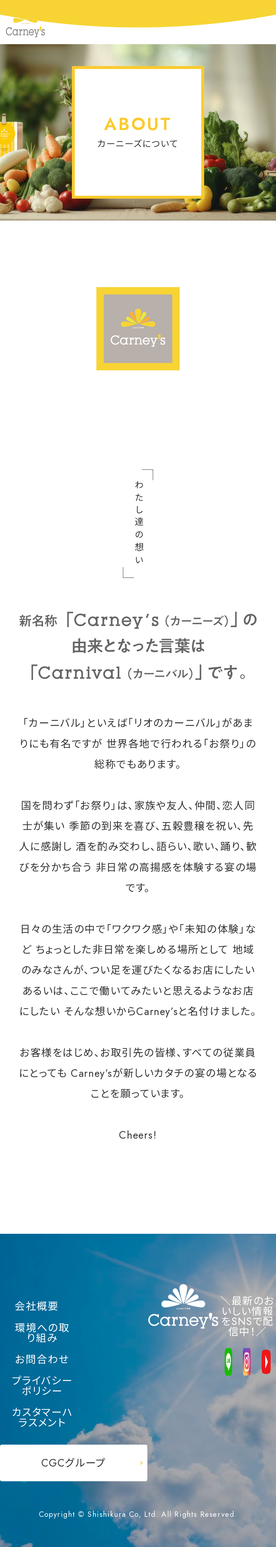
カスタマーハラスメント (42, 1417)
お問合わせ (42, 1359)
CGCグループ (73, 1462)
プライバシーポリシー (42, 1386)
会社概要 (37, 1306)
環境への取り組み (42, 1333)
